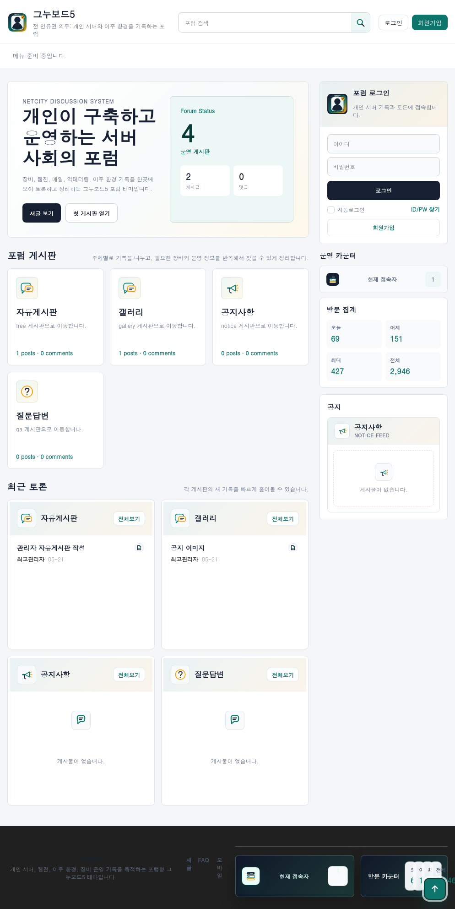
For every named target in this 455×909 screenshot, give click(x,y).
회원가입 (430, 22)
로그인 (393, 22)
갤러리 (206, 518)
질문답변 (209, 674)
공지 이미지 (188, 547)
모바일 (219, 867)
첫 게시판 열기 (91, 213)
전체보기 (129, 519)
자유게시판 (59, 518)
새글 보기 (42, 213)
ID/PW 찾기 (425, 209)
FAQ (203, 860)
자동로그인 (346, 209)
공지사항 (55, 674)
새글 (189, 863)
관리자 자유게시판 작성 (51, 547)
